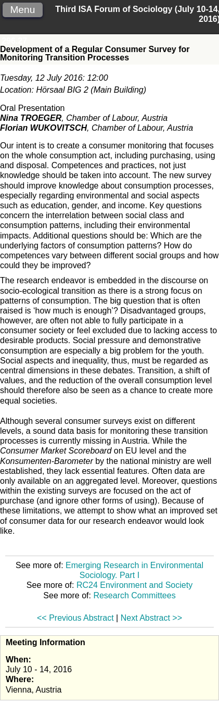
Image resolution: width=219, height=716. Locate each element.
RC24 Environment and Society (134, 585)
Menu (22, 9)
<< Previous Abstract (75, 617)
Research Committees (134, 595)
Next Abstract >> (151, 617)
